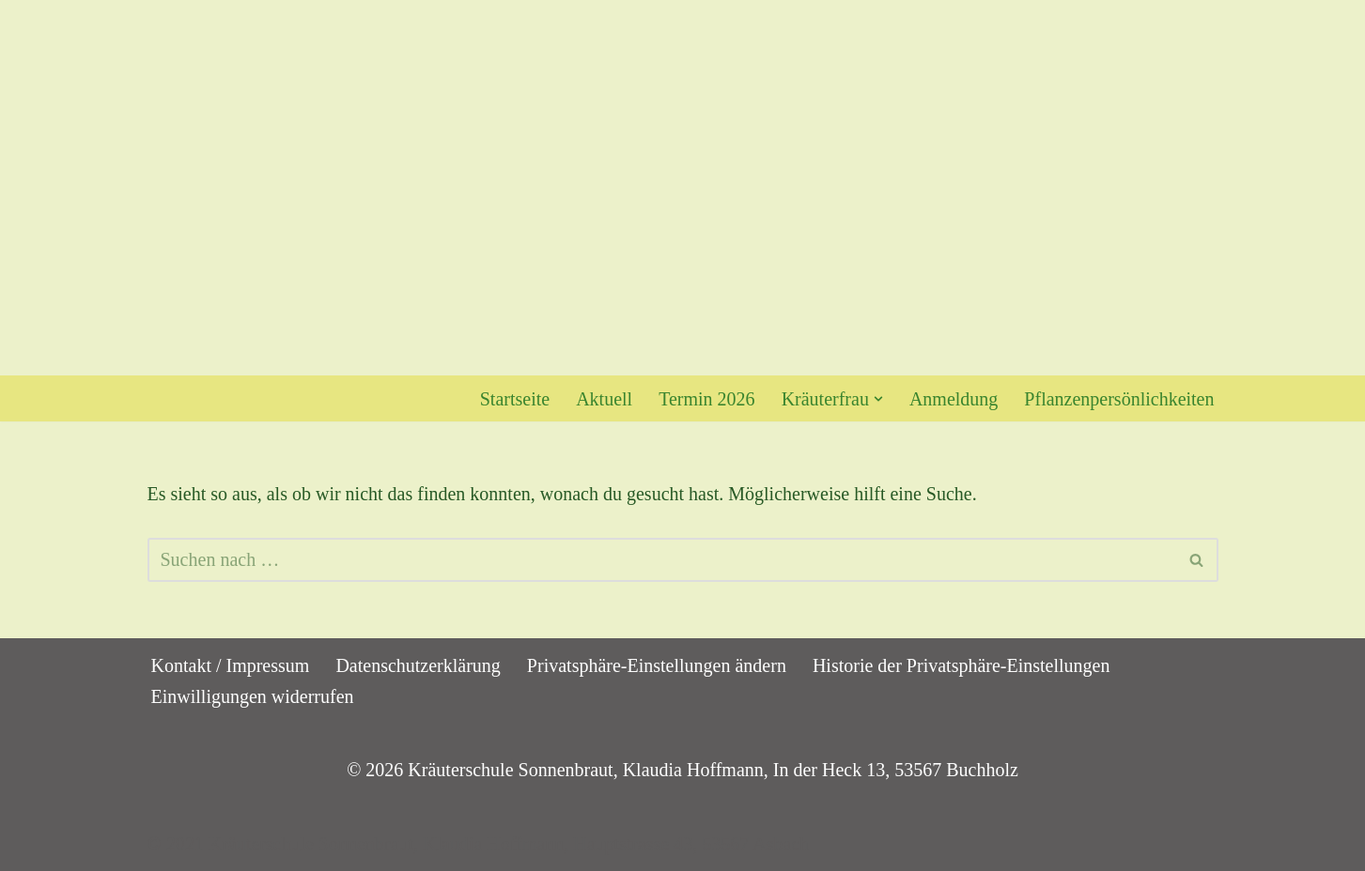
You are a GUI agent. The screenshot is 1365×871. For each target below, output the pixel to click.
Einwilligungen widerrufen (252, 696)
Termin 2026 (706, 399)
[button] (878, 399)
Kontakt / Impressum (230, 665)
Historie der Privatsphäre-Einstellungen (961, 665)
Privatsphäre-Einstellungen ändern (656, 665)
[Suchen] (661, 560)
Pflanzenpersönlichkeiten (1119, 399)
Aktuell (604, 399)
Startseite (515, 399)
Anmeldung (953, 399)
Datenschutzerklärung (417, 665)
